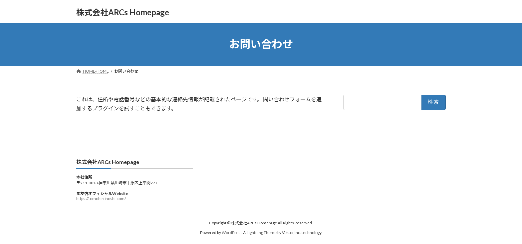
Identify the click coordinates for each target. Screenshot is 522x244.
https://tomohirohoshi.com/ (101, 198)
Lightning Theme (262, 232)
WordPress (232, 232)
